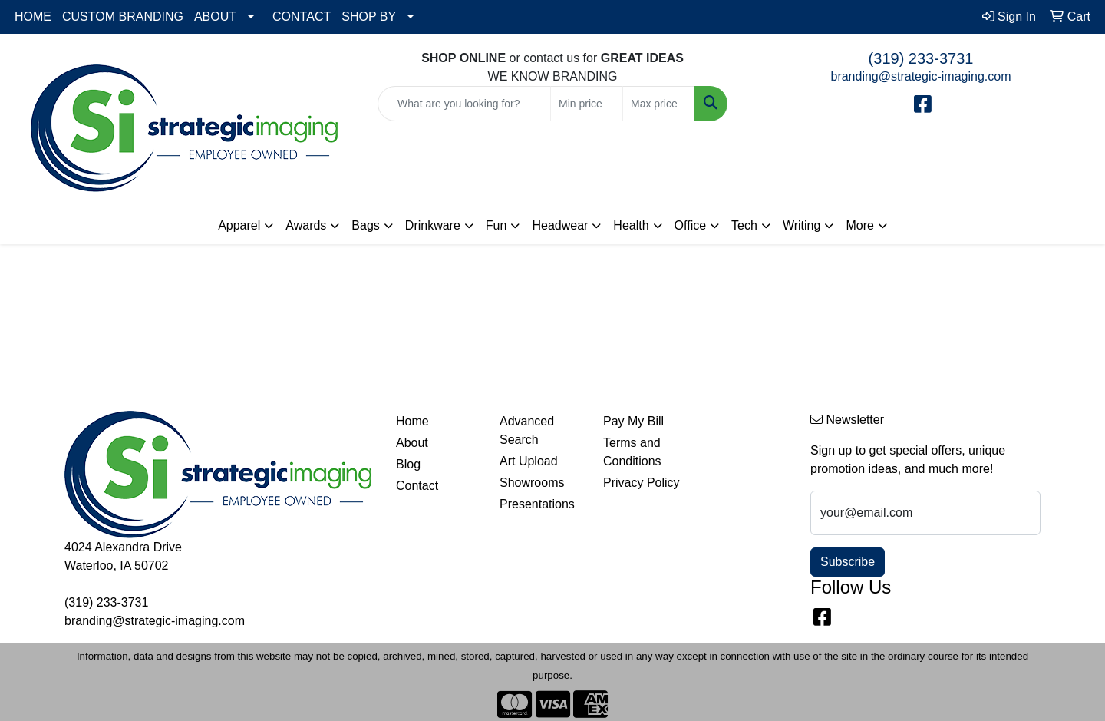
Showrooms (532, 482)
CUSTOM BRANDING (122, 16)
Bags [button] (365, 225)
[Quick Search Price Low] (586, 103)
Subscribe (847, 561)
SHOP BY (368, 16)
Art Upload (529, 461)
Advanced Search (527, 430)
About (412, 442)
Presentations (537, 504)
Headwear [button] (560, 225)
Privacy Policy (641, 482)
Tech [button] (744, 225)
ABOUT (215, 16)
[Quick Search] (464, 103)
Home (412, 421)
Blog (408, 464)
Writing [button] (802, 225)
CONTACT (301, 16)
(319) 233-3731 (921, 58)
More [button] (859, 225)
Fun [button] (496, 225)
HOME (33, 16)
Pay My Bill (633, 421)
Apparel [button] (239, 225)
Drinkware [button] (432, 225)
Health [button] (630, 225)
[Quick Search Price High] (658, 103)
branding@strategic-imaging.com (920, 76)
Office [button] (691, 225)
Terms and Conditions (632, 452)
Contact (417, 485)
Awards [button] (305, 225)
